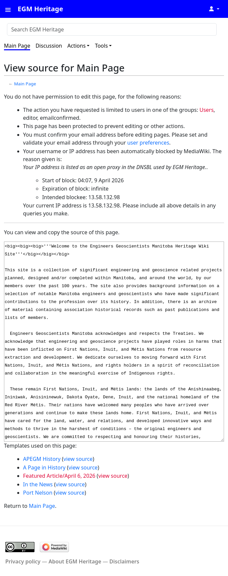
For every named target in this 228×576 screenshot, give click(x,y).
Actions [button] (76, 45)
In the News (38, 484)
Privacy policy (22, 561)
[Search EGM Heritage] (112, 29)
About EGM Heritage (74, 561)
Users (207, 109)
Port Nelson (37, 492)
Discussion (48, 45)
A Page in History (44, 467)
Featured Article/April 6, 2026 (59, 475)
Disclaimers (124, 561)
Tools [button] (101, 45)
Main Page (17, 45)
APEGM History (42, 459)
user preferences (148, 142)
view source (78, 459)
